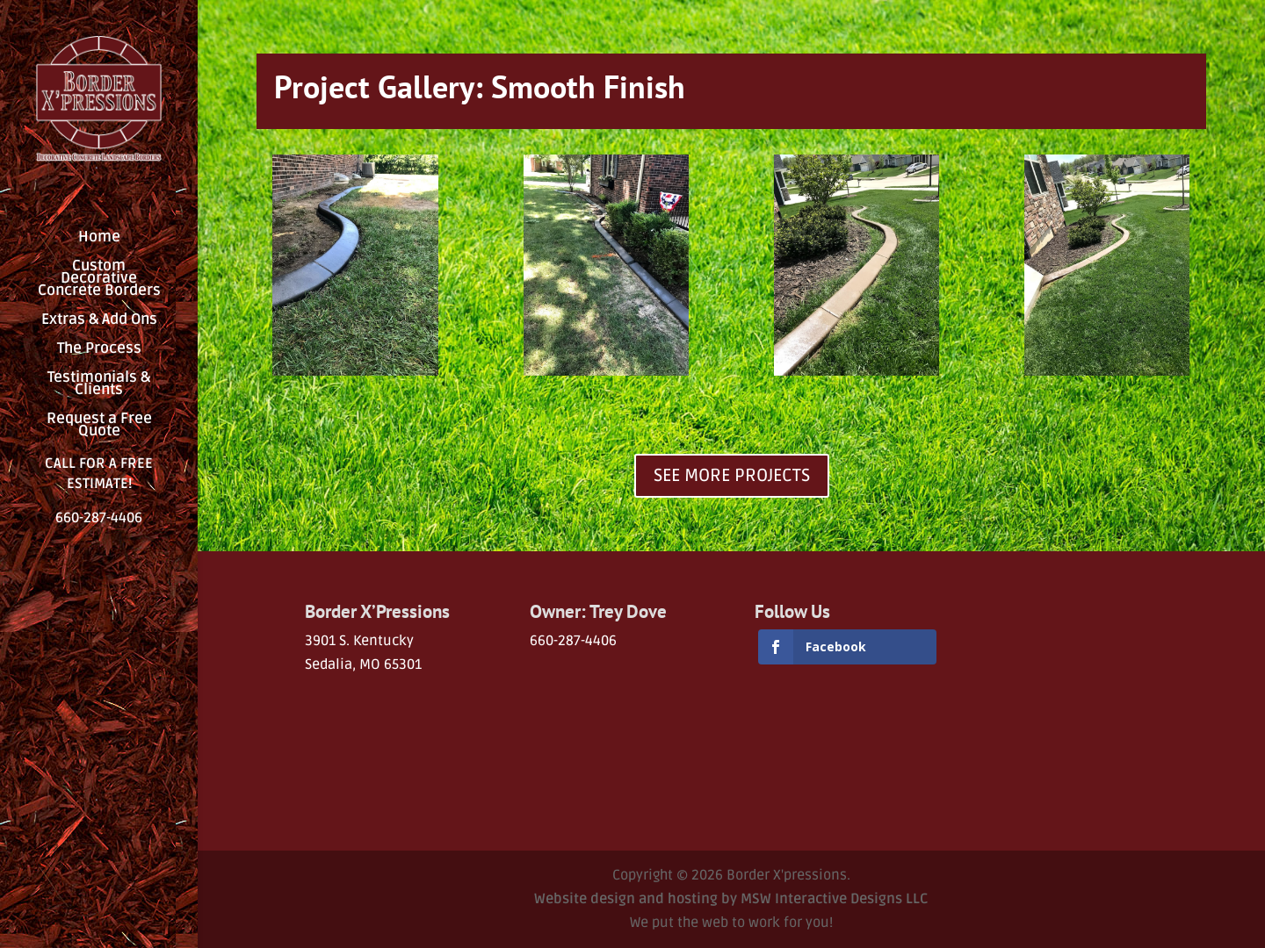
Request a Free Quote (99, 426)
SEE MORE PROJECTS (732, 475)
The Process (99, 349)
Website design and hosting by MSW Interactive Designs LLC (731, 899)
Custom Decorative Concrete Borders (99, 279)
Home (99, 238)
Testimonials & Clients (98, 385)
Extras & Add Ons (99, 320)
